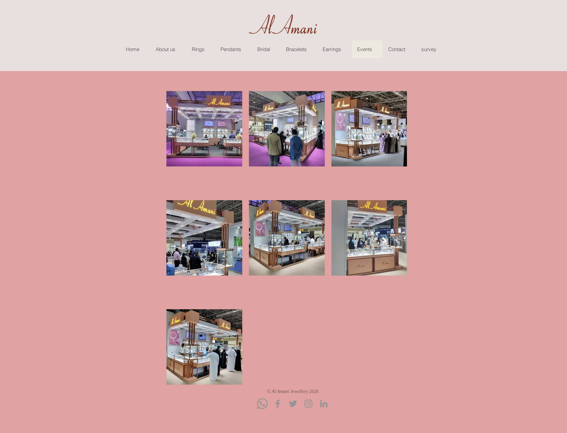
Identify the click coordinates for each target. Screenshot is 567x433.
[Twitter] (293, 403)
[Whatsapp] (262, 403)
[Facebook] (277, 403)
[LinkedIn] (323, 403)
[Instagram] (308, 403)
